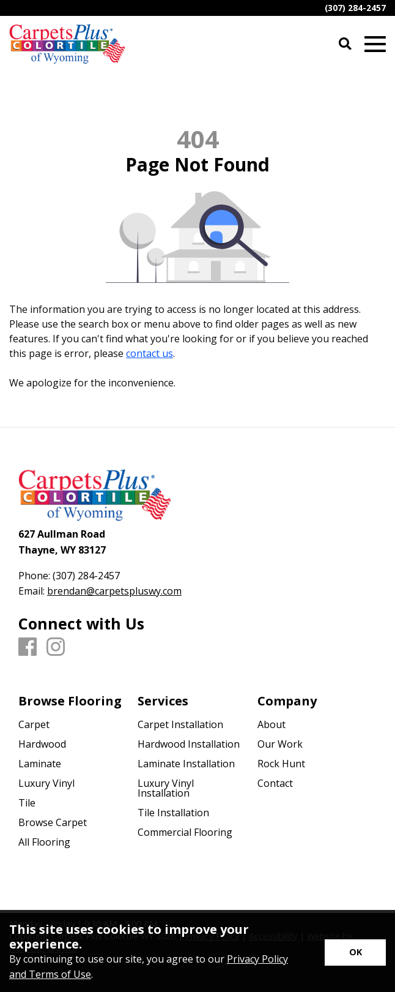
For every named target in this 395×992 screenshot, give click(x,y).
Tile (26, 803)
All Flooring (44, 842)
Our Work (280, 744)
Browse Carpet (52, 822)
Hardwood (42, 744)
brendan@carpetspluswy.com (114, 591)
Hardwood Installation (189, 744)
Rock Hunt (281, 763)
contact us (149, 353)
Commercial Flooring (185, 832)
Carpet (34, 724)
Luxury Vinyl (46, 783)
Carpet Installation (180, 724)
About (271, 724)
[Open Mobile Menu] (375, 44)
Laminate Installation (186, 763)
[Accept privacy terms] (355, 952)
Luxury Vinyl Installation (166, 788)
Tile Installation (173, 812)
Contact (275, 783)
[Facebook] (27, 647)
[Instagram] (55, 647)
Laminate (39, 763)
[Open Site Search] (345, 44)
